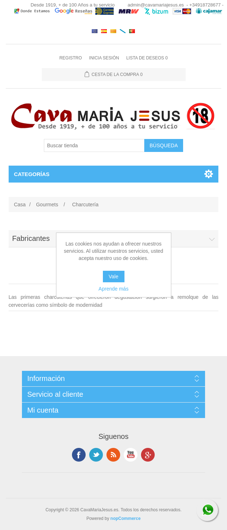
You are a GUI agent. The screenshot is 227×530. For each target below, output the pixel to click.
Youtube (130, 455)
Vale (113, 276)
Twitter (96, 455)
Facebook (79, 455)
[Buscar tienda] (94, 145)
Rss (113, 455)
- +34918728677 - (204, 5)
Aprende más (113, 289)
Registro (70, 57)
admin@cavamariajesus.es (156, 5)
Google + (148, 455)
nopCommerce (125, 518)
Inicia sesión (104, 57)
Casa (20, 204)
